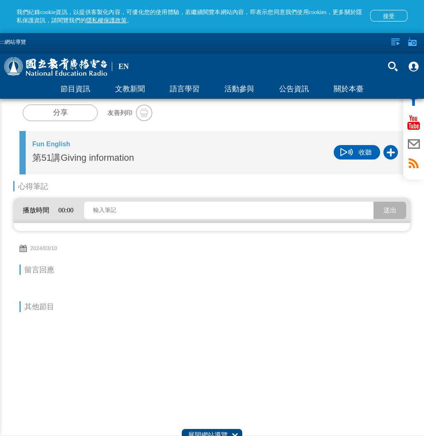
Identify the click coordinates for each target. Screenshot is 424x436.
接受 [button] (389, 16)
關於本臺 (349, 89)
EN (123, 66)
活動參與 (239, 89)
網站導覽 (15, 42)
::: (2, 42)
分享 (60, 112)
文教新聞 (130, 89)
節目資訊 (75, 89)
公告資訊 (294, 89)
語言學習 (185, 89)
